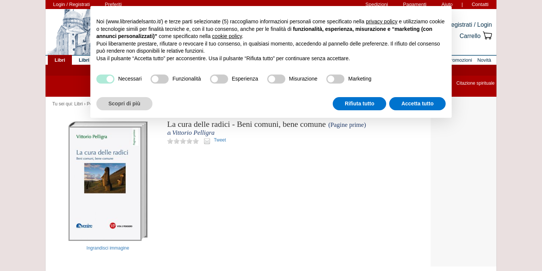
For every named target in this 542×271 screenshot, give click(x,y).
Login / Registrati (71, 4)
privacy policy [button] (381, 21)
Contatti (480, 4)
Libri (78, 104)
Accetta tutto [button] (417, 103)
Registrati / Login (469, 24)
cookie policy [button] (227, 36)
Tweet (220, 140)
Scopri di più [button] (124, 103)
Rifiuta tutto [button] (360, 103)
